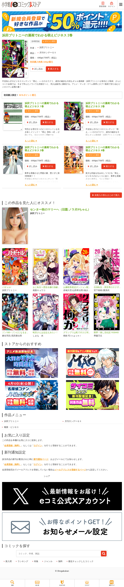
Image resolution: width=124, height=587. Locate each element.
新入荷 (8, 562)
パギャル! (6, 288)
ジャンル (48, 562)
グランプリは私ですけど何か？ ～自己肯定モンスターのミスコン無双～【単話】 (77, 333)
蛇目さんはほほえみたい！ (45, 333)
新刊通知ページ (41, 460)
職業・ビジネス (11, 428)
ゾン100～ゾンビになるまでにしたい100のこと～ (16, 333)
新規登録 (102, 4)
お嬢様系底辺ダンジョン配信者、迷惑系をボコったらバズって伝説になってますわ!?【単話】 (77, 288)
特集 (36, 562)
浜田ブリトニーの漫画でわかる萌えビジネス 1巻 (42, 106)
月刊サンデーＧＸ (47, 52)
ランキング (23, 562)
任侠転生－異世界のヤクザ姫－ (108, 288)
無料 (60, 562)
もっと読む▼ (31, 141)
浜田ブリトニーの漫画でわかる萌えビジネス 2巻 (102, 106)
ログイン (111, 4)
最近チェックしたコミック (80, 562)
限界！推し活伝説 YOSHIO (106, 333)
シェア (47, 477)
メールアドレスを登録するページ (70, 470)
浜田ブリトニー (46, 47)
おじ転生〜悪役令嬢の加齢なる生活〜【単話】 (47, 288)
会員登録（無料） (12, 446)
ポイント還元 (50, 41)
